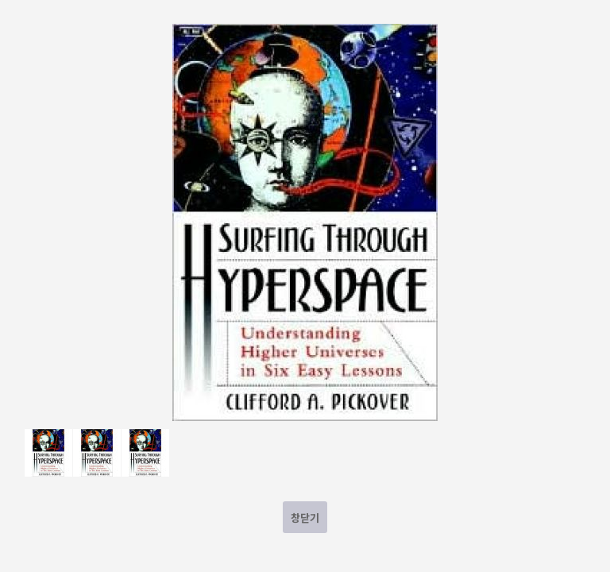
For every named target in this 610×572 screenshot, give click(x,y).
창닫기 (305, 517)
